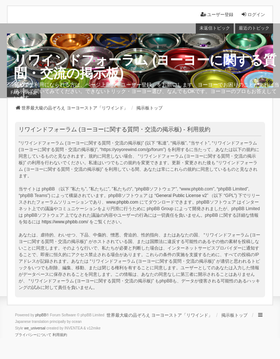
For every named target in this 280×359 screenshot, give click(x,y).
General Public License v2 (181, 195)
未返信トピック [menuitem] (214, 28)
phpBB (40, 315)
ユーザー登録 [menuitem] (217, 14)
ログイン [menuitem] (253, 14)
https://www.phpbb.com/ (65, 221)
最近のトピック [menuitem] (254, 28)
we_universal (34, 328)
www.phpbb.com (122, 202)
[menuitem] (33, 335)
